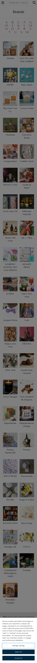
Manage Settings (18, 646)
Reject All (18, 652)
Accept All (18, 658)
